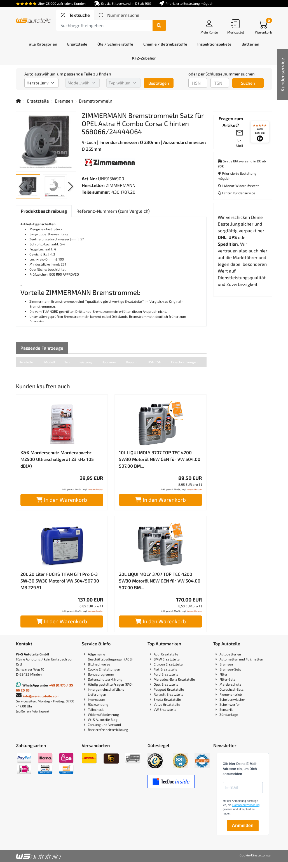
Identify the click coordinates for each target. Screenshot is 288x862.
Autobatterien (230, 654)
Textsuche (79, 15)
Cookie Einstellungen (104, 669)
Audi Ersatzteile (166, 654)
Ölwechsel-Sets (231, 689)
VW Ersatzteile (165, 709)
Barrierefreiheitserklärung (108, 729)
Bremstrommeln (95, 100)
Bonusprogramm (101, 674)
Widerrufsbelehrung (103, 714)
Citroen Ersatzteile (168, 664)
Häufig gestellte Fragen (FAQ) (110, 684)
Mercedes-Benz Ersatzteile (174, 679)
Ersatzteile (38, 100)
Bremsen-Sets (230, 669)
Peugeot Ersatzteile (169, 689)
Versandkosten (95, 489)
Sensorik (226, 709)
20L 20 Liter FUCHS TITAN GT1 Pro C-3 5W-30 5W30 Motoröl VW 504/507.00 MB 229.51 (59, 580)
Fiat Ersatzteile (165, 669)
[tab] (75, 15)
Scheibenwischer (232, 699)
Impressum (96, 699)
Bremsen (64, 100)
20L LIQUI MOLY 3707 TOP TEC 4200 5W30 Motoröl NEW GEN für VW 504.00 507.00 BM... (159, 580)
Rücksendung (98, 704)
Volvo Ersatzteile (167, 704)
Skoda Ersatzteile (167, 699)
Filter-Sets (227, 679)
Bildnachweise (99, 664)
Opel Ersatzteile (166, 684)
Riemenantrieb (230, 694)
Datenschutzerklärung (105, 679)
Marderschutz (230, 684)
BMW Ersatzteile (166, 659)
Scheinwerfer (229, 704)
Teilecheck (96, 709)
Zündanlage (228, 714)
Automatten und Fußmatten (241, 659)
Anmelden (242, 825)
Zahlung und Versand (104, 724)
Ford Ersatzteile (166, 674)
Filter (223, 674)
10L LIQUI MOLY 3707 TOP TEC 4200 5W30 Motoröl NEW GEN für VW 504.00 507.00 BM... (159, 459)
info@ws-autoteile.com (41, 696)
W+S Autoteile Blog (103, 719)
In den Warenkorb (61, 499)
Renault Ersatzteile (168, 694)
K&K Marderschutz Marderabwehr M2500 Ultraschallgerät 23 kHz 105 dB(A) (57, 459)
